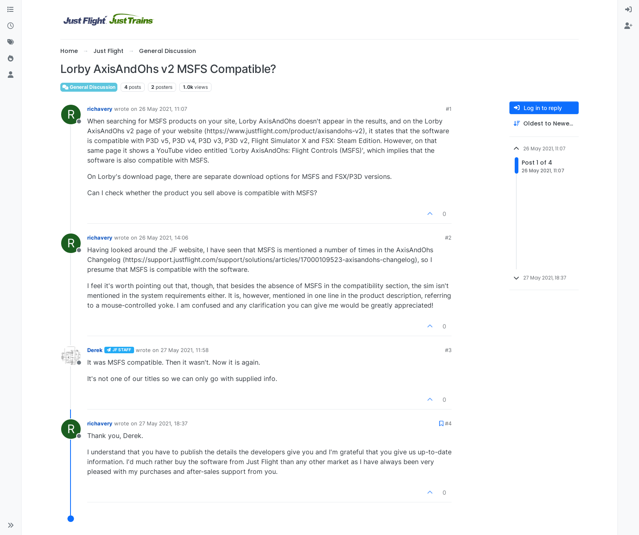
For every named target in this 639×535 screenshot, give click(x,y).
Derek (95, 350)
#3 (448, 350)
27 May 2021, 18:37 (163, 423)
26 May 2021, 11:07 (163, 109)
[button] (10, 525)
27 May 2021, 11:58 (185, 350)
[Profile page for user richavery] (71, 114)
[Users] (10, 74)
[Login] (628, 9)
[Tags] (10, 42)
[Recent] (10, 26)
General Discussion (88, 87)
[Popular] (10, 58)
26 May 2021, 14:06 (163, 237)
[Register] (628, 26)
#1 (449, 109)
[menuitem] (628, 9)
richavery (99, 109)
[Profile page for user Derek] (71, 355)
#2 (448, 237)
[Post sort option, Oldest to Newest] (544, 123)
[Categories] (10, 9)
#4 (448, 423)
